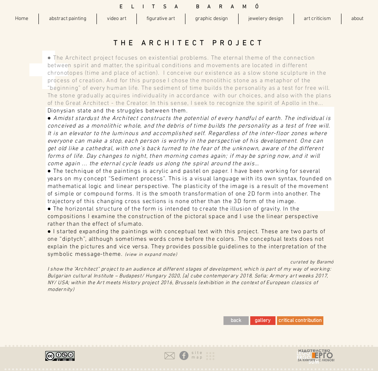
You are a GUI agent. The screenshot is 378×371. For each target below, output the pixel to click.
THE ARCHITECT (162, 43)
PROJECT (238, 43)
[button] (197, 353)
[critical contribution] (300, 320)
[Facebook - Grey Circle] (183, 355)
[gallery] (262, 320)
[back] (236, 320)
